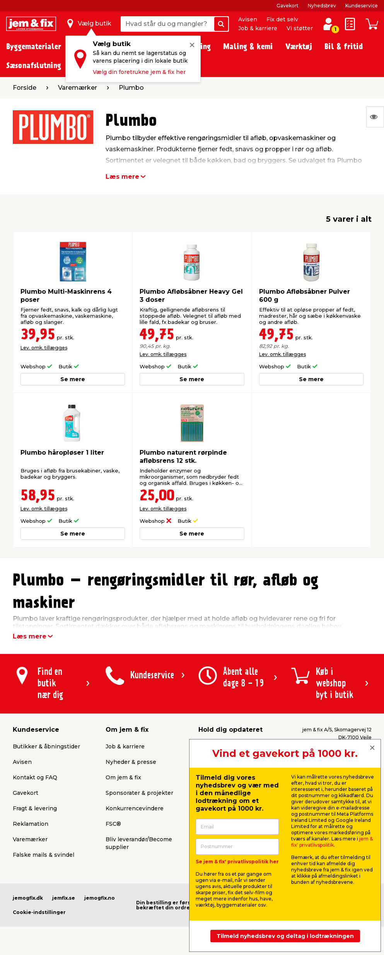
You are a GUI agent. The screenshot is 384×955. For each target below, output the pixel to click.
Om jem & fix (123, 777)
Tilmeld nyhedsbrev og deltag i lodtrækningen (285, 936)
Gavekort (287, 5)
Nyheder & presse (131, 761)
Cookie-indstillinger (39, 912)
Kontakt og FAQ (35, 777)
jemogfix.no (99, 897)
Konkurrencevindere (135, 808)
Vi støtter (300, 28)
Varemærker (30, 839)
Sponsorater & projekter (139, 792)
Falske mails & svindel (43, 854)
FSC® (113, 823)
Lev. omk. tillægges (43, 347)
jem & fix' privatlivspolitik (332, 842)
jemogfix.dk (28, 897)
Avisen (247, 19)
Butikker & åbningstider (46, 746)
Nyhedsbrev (322, 5)
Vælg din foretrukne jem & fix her (139, 71)
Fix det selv (282, 19)
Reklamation (30, 823)
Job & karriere (257, 28)
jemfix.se (63, 897)
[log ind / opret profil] (328, 24)
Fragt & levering (35, 808)
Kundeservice (361, 5)
